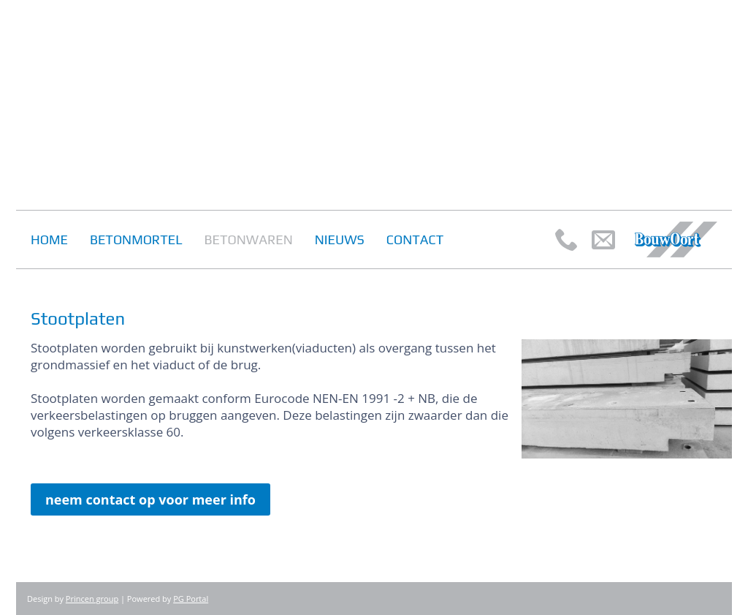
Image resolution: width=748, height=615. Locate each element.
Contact (414, 239)
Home (49, 239)
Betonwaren (249, 239)
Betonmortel (136, 239)
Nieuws (340, 239)
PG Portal (190, 598)
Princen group (92, 598)
